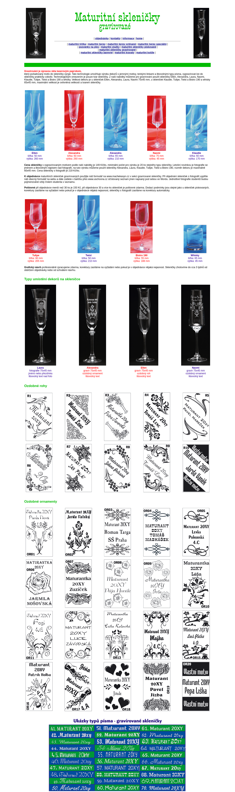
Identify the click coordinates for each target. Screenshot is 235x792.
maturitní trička (77, 44)
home (139, 38)
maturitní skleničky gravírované (117, 49)
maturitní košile (145, 52)
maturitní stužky (110, 46)
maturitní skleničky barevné (97, 52)
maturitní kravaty (124, 52)
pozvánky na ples (89, 46)
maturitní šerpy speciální (152, 44)
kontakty (115, 38)
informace (128, 38)
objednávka (101, 38)
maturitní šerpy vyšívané (121, 44)
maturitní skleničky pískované (139, 46)
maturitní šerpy (97, 44)
